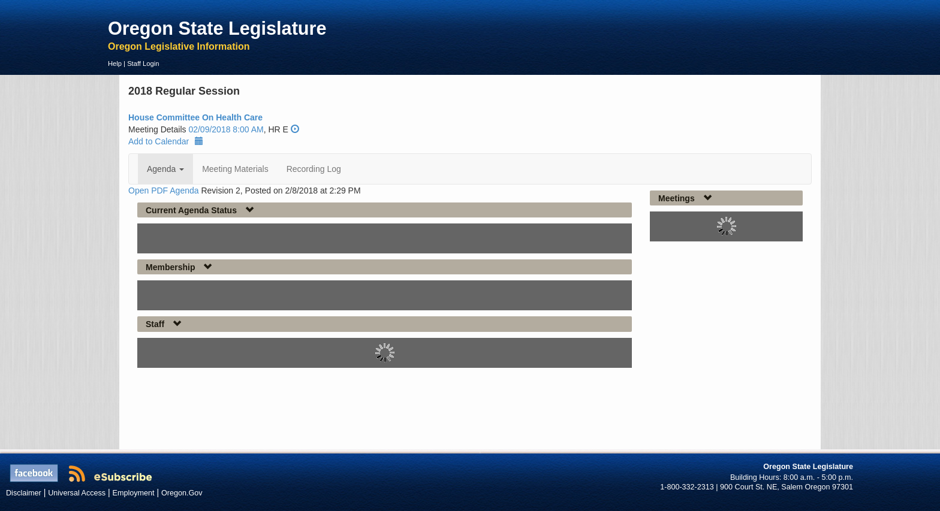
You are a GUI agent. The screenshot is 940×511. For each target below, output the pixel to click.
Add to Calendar (165, 141)
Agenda (165, 169)
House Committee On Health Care (195, 117)
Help (115, 63)
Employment (134, 493)
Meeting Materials (235, 169)
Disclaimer (23, 493)
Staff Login (143, 63)
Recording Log (314, 169)
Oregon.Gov (182, 493)
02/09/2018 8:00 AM (225, 129)
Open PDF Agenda (163, 190)
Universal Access (77, 493)
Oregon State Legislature (217, 28)
